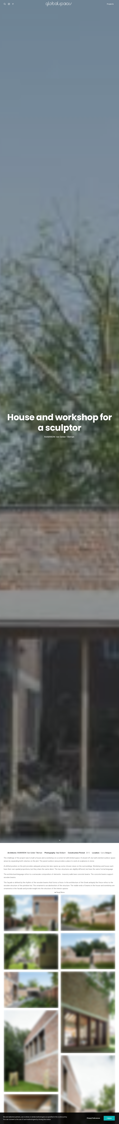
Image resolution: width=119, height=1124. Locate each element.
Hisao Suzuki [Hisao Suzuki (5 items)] (62, 1090)
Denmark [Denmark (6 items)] (91, 1083)
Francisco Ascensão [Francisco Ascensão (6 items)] (73, 1087)
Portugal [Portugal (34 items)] (48, 1098)
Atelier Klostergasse (12, 1082)
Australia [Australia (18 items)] (83, 1079)
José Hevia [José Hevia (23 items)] (48, 1094)
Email (6, 1017)
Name (7, 1006)
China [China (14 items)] (61, 1083)
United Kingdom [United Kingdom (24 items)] (103, 1101)
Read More (60, 112)
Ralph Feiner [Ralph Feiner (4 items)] (59, 1098)
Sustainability (44, 921)
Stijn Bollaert (61, 72)
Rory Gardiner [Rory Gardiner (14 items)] (101, 1098)
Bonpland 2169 (9, 1093)
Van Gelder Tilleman (34, 72)
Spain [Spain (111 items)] (59, 1101)
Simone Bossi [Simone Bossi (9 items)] (49, 1101)
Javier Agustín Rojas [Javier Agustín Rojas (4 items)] (101, 1090)
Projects (110, 4)
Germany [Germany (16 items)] (86, 1087)
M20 (5, 1087)
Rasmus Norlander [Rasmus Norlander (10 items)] (73, 1098)
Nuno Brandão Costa (15, 922)
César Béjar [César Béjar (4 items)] (70, 1083)
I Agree (109, 1118)
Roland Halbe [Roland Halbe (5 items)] (87, 1098)
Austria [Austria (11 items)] (93, 1079)
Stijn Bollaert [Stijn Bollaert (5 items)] (69, 1101)
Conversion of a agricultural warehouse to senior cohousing (45, 928)
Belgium (108, 72)
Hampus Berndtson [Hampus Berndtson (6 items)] (99, 1087)
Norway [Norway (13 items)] (101, 1094)
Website (7, 1028)
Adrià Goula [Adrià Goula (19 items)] (49, 1079)
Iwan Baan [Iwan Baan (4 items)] (79, 1090)
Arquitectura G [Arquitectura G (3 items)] (71, 1079)
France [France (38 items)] (60, 1087)
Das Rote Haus (73, 908)
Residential (14, 918)
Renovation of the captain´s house (17, 1090)
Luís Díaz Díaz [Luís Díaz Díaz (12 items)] (69, 1094)
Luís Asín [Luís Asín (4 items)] (58, 1094)
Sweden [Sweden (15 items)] (79, 1101)
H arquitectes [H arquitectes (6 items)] (50, 1090)
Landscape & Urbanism (72, 904)
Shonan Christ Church (12, 1079)
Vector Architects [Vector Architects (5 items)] (56, 1105)
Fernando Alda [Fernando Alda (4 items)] (50, 1087)
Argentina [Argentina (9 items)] (59, 1079)
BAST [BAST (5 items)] (100, 1079)
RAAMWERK (21, 72)
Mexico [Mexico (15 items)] (93, 1094)
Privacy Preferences (93, 1118)
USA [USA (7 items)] (46, 1105)
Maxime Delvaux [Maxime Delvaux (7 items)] (82, 1094)
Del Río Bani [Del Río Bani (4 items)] (81, 1083)
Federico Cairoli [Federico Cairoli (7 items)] (103, 1083)
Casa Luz (7, 1084)
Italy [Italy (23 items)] (71, 1090)
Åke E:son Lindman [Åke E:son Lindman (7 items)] (72, 1105)
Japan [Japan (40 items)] (88, 1090)
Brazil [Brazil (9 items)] (47, 1083)
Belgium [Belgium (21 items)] (108, 1079)
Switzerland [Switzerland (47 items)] (90, 1101)
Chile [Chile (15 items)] (54, 1083)
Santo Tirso (14, 920)
